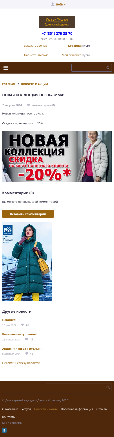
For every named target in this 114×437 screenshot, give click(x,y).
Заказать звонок (35, 46)
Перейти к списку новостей (21, 363)
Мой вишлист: (71, 55)
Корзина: (75, 46)
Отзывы (101, 409)
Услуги (26, 409)
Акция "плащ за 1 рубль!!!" (22, 349)
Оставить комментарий (28, 214)
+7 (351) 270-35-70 (57, 33)
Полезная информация (77, 409)
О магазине (10, 409)
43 (27, 325)
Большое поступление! (19, 334)
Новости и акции (34, 84)
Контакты (8, 417)
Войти (61, 4)
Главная (8, 84)
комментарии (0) (43, 105)
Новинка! (9, 320)
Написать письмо (36, 55)
